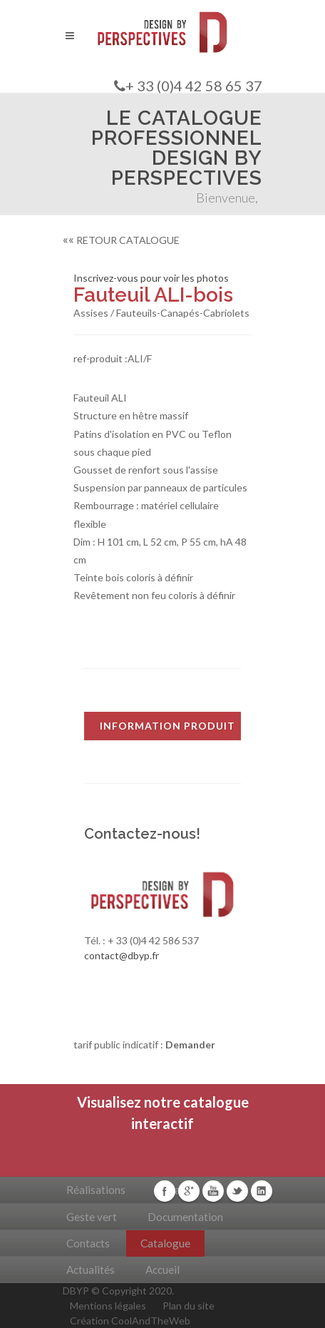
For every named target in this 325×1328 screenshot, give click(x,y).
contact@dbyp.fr (121, 955)
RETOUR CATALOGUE (121, 240)
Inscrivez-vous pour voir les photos (151, 278)
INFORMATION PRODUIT (167, 726)
